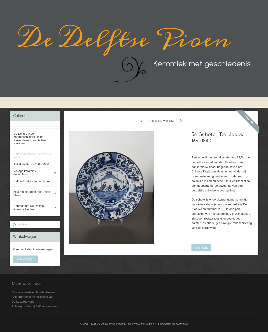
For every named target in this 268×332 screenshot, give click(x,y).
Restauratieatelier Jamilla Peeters (34, 292)
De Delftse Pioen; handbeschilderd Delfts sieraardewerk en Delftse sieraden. (29, 138)
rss (130, 323)
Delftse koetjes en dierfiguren (32, 181)
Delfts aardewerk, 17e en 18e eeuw (32, 155)
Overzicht (201, 247)
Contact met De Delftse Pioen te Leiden (34, 207)
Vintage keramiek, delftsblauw (34, 172)
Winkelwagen (25, 259)
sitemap (121, 323)
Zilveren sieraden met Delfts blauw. (34, 193)
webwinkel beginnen (144, 323)
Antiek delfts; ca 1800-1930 (31, 164)
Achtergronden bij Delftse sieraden (34, 306)
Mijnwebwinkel (180, 323)
